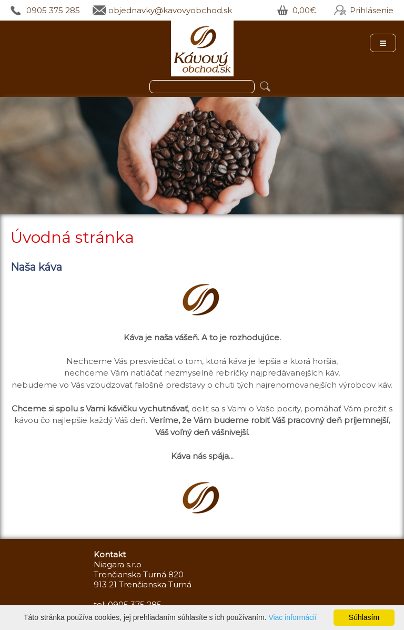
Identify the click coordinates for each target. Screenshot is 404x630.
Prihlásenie (371, 10)
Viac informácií (292, 617)
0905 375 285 (53, 10)
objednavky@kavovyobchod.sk (170, 10)
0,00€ (304, 10)
